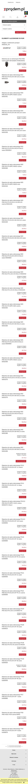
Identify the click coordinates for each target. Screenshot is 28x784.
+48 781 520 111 (14, 775)
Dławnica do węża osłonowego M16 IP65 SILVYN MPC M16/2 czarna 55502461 (12, 94)
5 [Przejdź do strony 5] (17, 746)
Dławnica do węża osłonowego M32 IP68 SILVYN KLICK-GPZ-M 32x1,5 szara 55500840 (12, 413)
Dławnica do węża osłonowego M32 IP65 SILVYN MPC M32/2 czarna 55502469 (12, 359)
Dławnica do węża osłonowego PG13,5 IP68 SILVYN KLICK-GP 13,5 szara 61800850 (13, 521)
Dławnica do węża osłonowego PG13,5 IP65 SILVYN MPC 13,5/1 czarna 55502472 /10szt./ (13, 503)
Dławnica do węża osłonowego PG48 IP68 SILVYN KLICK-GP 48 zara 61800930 (13, 678)
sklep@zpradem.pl (15, 777)
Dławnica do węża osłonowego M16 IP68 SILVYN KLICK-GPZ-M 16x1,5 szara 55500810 (12, 148)
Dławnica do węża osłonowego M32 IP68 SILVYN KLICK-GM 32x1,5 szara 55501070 (13, 395)
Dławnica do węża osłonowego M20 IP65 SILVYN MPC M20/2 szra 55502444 (12, 184)
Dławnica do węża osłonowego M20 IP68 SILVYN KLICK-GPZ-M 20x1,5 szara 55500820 (12, 256)
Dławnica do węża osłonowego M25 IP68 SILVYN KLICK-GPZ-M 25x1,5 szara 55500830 (12, 341)
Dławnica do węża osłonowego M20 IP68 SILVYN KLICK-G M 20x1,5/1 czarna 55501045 (12, 202)
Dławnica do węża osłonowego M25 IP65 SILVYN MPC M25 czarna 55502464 (12, 306)
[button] (3, 17)
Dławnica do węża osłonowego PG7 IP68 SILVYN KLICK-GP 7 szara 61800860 (12, 696)
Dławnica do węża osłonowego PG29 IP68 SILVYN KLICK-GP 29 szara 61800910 (13, 626)
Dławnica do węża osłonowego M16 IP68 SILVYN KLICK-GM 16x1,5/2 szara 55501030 (14, 130)
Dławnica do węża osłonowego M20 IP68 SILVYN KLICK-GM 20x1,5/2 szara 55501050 (14, 238)
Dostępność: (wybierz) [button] (7, 28)
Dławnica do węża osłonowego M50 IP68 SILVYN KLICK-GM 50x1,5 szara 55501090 (13, 449)
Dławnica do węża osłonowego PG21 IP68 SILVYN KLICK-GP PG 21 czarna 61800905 (13, 592)
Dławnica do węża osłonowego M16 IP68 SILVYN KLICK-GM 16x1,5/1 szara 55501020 (14, 112)
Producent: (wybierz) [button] (7, 24)
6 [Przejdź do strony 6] (19, 746)
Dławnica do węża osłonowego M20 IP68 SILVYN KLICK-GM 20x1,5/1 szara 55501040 (14, 220)
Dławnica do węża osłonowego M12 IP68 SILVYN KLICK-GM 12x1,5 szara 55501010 (13, 76)
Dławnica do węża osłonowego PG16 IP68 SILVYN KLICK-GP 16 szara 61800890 (13, 539)
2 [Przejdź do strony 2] (10, 746)
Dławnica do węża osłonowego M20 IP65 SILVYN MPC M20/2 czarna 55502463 (12, 166)
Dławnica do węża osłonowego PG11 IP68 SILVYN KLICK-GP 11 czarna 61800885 (13, 467)
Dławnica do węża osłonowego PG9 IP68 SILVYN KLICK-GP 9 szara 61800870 (12, 730)
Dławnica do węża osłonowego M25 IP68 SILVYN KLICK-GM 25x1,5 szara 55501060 (13, 324)
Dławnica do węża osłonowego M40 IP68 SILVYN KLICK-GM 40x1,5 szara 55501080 (13, 431)
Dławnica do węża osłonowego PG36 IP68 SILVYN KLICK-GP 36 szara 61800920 (13, 660)
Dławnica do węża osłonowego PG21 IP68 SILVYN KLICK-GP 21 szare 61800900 (13, 574)
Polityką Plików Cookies (4, 780)
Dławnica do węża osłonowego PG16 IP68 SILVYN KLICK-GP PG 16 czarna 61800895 (13, 556)
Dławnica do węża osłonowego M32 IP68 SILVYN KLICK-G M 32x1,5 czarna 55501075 (14, 377)
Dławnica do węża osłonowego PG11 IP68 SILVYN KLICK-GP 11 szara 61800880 (13, 485)
